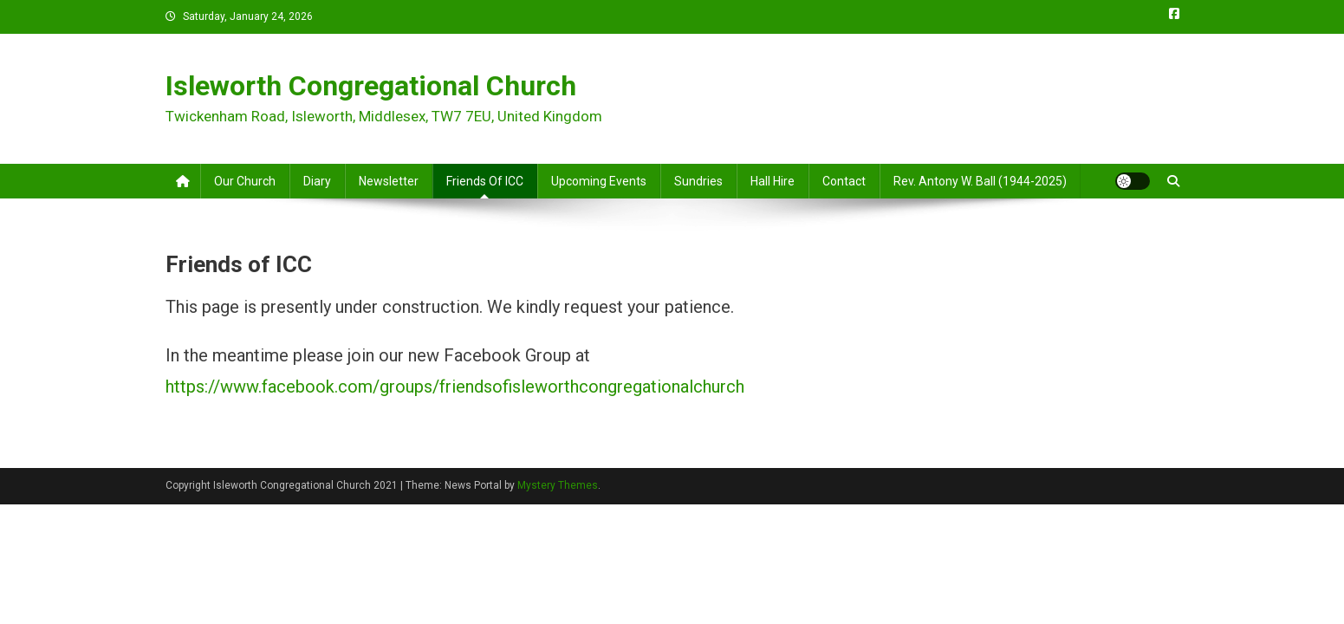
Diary (317, 181)
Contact (844, 181)
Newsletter (389, 181)
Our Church (245, 181)
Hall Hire (772, 181)
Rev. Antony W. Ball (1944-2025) (980, 181)
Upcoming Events (598, 181)
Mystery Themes (557, 485)
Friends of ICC (484, 181)
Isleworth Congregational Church (371, 85)
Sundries (698, 181)
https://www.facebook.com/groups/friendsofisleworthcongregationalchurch (455, 386)
